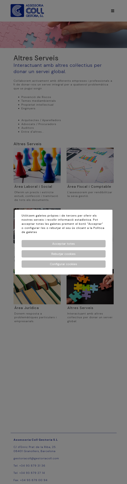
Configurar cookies (63, 264)
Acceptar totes (63, 244)
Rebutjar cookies (63, 254)
